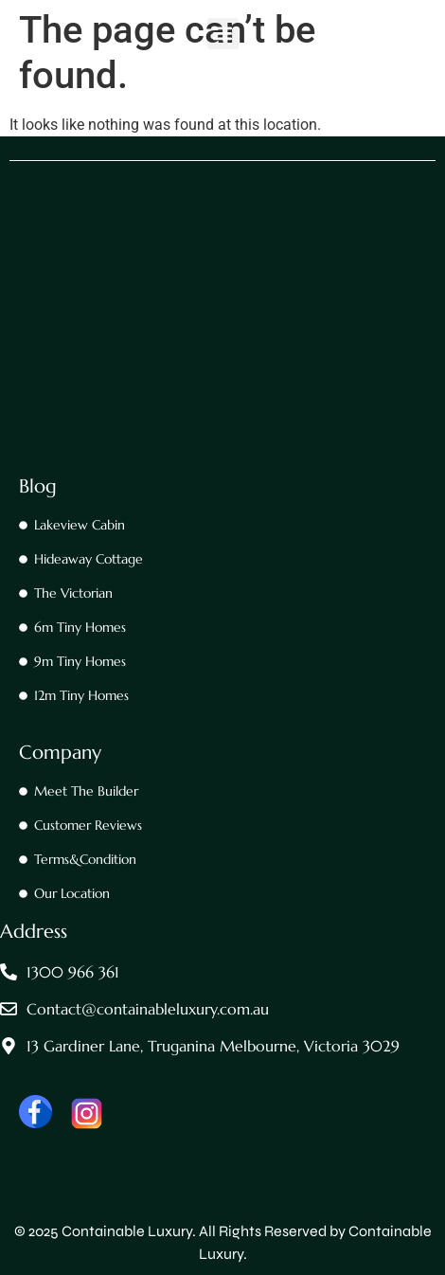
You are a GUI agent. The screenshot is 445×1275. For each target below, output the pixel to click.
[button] (223, 33)
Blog (38, 486)
